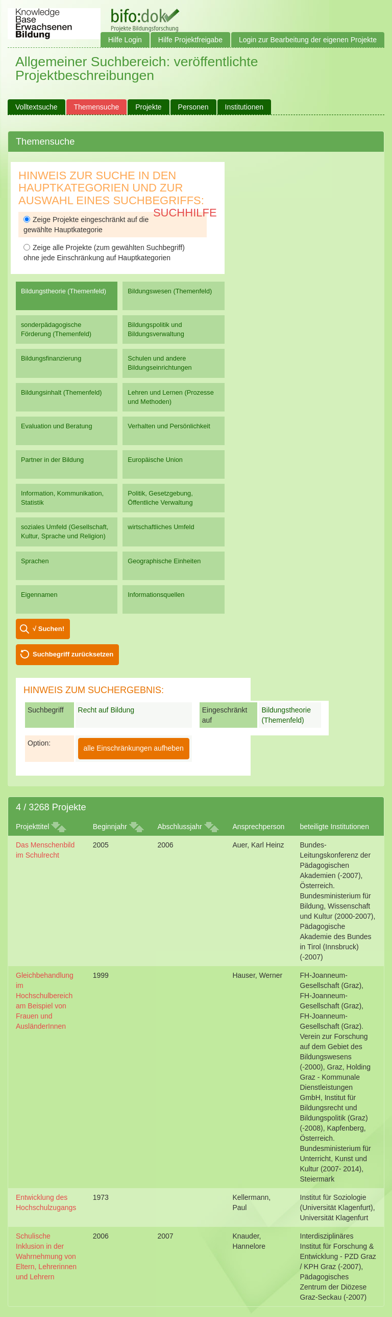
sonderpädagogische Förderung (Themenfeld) (56, 329)
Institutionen (244, 107)
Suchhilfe (185, 212)
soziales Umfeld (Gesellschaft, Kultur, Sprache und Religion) (64, 531)
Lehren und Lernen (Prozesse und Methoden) (171, 397)
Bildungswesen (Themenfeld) (170, 291)
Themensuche (96, 107)
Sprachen (35, 561)
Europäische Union (155, 459)
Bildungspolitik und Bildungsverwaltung (156, 329)
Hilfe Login (125, 40)
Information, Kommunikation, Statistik (62, 497)
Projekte (148, 107)
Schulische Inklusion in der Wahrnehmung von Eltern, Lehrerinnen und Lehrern (46, 1256)
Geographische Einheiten (164, 561)
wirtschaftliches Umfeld (161, 527)
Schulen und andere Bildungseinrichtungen (159, 362)
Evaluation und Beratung (56, 426)
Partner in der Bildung (52, 459)
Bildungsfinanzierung (51, 358)
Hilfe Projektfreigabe (190, 40)
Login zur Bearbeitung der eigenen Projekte (308, 40)
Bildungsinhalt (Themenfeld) (61, 392)
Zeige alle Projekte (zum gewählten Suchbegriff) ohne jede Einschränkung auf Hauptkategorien (104, 252)
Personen (193, 107)
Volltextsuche (36, 107)
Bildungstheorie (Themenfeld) (63, 291)
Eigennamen (39, 594)
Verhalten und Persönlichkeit (169, 426)
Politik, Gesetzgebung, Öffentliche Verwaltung (160, 497)
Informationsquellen (156, 594)
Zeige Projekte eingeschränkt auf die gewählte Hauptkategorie (86, 224)
